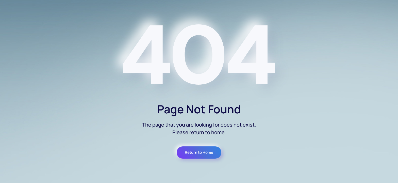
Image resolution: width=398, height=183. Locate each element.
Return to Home (199, 152)
